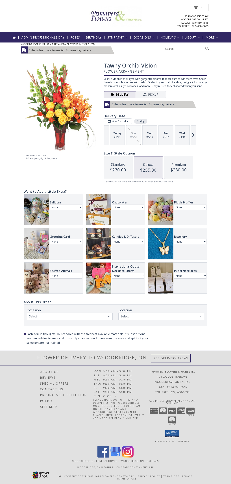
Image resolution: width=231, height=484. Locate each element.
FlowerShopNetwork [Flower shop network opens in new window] (118, 476)
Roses (75, 37)
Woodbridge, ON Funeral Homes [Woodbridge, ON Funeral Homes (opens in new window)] (94, 460)
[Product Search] (184, 48)
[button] (198, 7)
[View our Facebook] (103, 456)
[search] (207, 48)
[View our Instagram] (128, 456)
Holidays (170, 37)
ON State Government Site (135, 467)
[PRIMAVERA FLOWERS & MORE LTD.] (115, 16)
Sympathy (117, 37)
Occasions (144, 37)
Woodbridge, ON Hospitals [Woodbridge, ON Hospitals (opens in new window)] (140, 460)
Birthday (93, 37)
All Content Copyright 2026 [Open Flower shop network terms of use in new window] (79, 476)
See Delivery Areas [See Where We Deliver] (171, 358)
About (193, 37)
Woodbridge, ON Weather (95, 467)
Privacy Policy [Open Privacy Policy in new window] (149, 476)
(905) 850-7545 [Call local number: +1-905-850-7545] (199, 22)
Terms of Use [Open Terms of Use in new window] (127, 478)
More (212, 37)
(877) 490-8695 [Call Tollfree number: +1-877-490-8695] (179, 392)
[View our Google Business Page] (115, 456)
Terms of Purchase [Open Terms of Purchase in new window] (178, 476)
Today (140, 121)
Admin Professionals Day (42, 37)
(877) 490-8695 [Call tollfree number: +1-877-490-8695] (199, 26)
